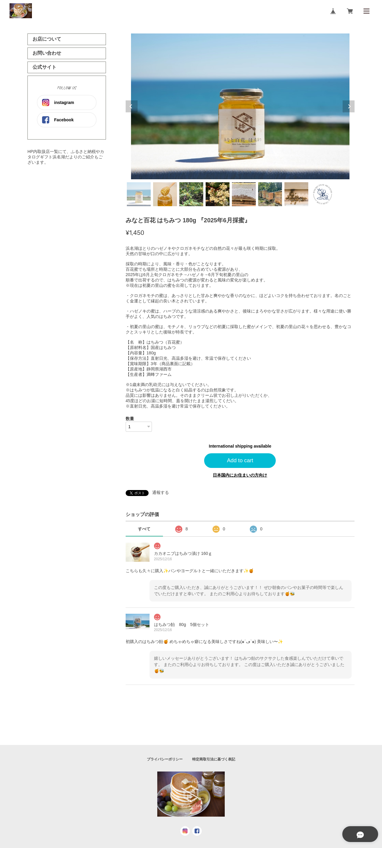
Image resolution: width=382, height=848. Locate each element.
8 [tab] (323, 194)
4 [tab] (217, 194)
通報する (160, 492)
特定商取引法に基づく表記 (213, 759)
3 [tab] (191, 194)
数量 (130, 418)
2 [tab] (165, 194)
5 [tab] (244, 194)
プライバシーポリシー (165, 759)
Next (349, 106)
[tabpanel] (240, 106)
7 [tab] (296, 194)
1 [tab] (139, 194)
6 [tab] (270, 194)
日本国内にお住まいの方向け (240, 475)
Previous (132, 106)
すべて (144, 528)
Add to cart (240, 460)
